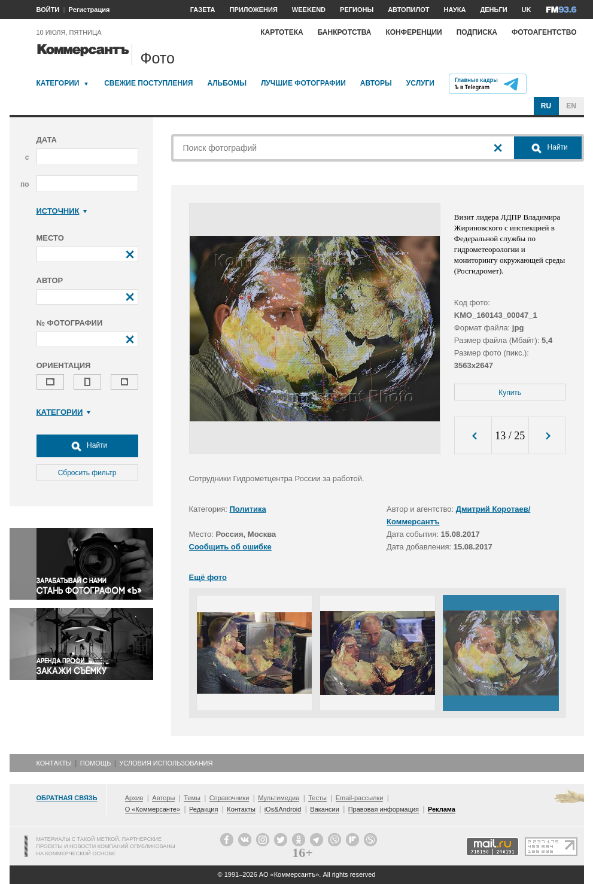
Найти (87, 446)
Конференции (413, 32)
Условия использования (165, 763)
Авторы (376, 83)
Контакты (54, 763)
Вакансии (324, 809)
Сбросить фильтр (87, 473)
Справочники (229, 797)
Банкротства (345, 32)
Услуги (420, 83)
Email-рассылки (360, 797)
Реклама (441, 809)
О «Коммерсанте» (152, 809)
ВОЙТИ (48, 9)
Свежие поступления (148, 83)
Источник (62, 210)
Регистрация (89, 9)
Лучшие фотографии (303, 83)
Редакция (203, 809)
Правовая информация (383, 809)
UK (526, 9)
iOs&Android (283, 809)
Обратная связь (67, 797)
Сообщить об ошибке (230, 546)
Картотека (281, 32)
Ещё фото (208, 577)
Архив (134, 797)
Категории (58, 83)
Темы (192, 797)
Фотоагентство (544, 32)
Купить (509, 392)
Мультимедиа (278, 797)
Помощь (95, 763)
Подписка (477, 32)
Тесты (317, 797)
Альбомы (227, 83)
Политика (248, 509)
